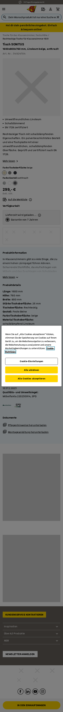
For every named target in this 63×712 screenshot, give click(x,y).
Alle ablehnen (31, 369)
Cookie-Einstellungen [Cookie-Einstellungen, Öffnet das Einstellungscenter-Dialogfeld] (31, 361)
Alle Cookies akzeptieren (31, 378)
